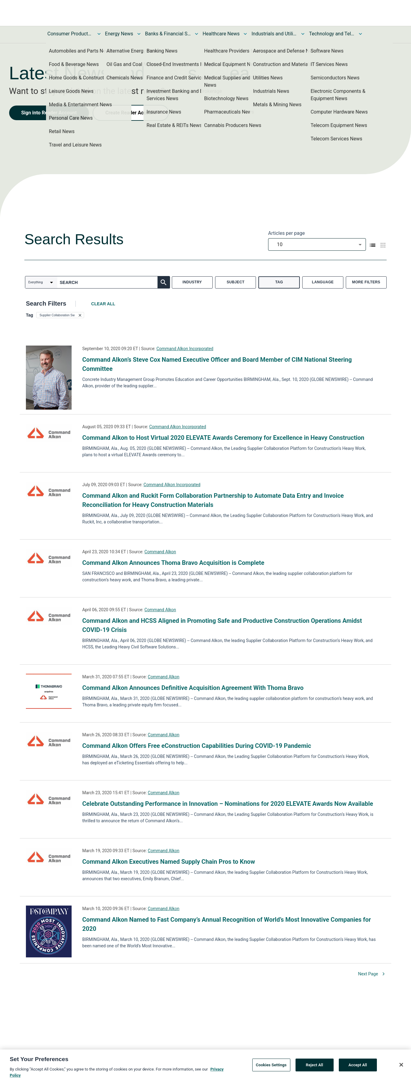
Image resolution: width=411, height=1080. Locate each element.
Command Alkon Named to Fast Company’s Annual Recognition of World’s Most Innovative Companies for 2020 (226, 924)
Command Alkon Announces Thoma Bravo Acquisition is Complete (173, 562)
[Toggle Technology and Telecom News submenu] (360, 34)
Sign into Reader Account (49, 113)
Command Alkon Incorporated (184, 348)
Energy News (119, 34)
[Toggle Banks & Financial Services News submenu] (196, 34)
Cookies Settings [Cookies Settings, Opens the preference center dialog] (271, 1067)
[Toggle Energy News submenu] (139, 34)
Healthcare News (221, 34)
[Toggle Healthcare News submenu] (245, 34)
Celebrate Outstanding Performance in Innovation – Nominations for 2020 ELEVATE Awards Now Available (227, 803)
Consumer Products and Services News (70, 34)
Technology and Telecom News (332, 34)
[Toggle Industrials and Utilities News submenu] (303, 34)
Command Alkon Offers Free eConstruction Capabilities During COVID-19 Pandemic (196, 745)
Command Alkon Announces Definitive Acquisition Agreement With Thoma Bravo (192, 687)
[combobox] (317, 244)
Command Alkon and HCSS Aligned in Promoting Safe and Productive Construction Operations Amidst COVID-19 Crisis (222, 625)
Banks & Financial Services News (168, 34)
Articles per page (286, 233)
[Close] (401, 1067)
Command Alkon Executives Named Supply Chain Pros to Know (168, 861)
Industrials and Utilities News (274, 34)
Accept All (358, 1067)
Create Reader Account (130, 113)
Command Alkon (160, 551)
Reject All (314, 1067)
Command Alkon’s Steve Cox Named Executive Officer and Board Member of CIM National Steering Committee (217, 364)
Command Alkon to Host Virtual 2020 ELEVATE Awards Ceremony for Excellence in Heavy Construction (223, 437)
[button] (60, 315)
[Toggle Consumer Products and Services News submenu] (99, 34)
